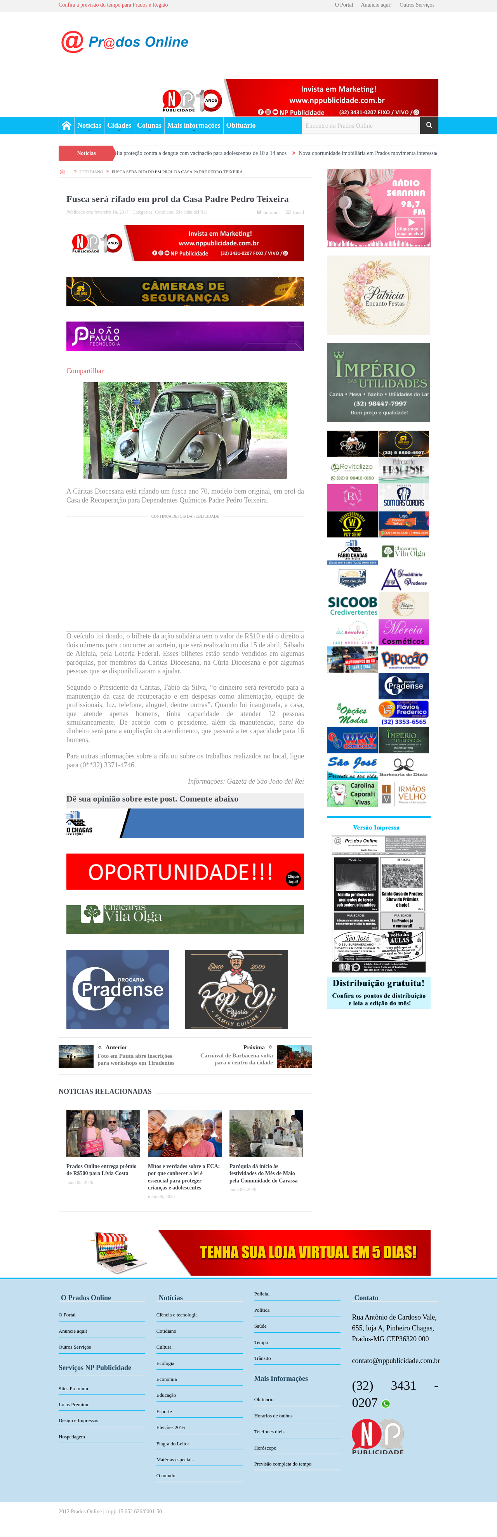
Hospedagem (72, 1437)
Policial (262, 1294)
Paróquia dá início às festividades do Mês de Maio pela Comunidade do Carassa (263, 1173)
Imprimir (268, 212)
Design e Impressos (78, 1420)
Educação (166, 1395)
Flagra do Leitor (172, 1444)
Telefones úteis (269, 1431)
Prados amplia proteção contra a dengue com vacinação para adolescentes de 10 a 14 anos (199, 153)
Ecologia (165, 1363)
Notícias (89, 125)
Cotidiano (164, 212)
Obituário (241, 125)
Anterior (112, 1047)
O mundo (166, 1475)
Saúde (260, 1326)
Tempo (261, 1342)
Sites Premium (73, 1388)
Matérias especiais (175, 1459)
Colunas (149, 125)
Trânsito (262, 1358)
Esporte (164, 1411)
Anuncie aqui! (376, 5)
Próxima (257, 1047)
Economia (166, 1379)
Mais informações (193, 125)
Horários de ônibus (273, 1416)
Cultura (164, 1347)
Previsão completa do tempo (283, 1464)
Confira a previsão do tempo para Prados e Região (113, 5)
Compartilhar (85, 371)
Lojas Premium (74, 1404)
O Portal (344, 5)
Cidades (119, 125)
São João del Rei (191, 212)
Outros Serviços (417, 5)
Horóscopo (265, 1448)
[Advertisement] (185, 577)
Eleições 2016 (170, 1427)
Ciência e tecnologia (177, 1315)
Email (295, 212)
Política (262, 1310)
